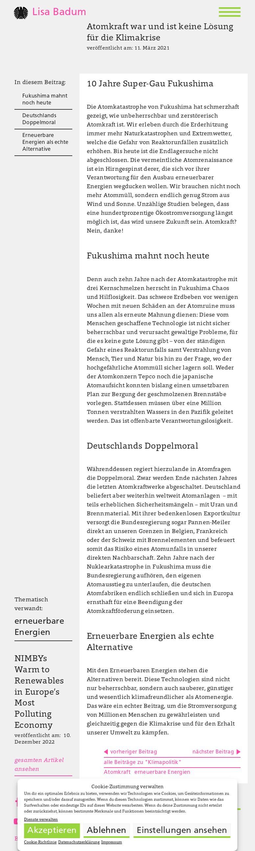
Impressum (111, 842)
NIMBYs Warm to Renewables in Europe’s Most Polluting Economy (39, 692)
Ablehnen (106, 830)
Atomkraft (117, 772)
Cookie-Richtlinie (40, 842)
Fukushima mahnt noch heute (45, 100)
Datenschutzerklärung (79, 842)
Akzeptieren (52, 830)
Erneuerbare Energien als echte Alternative (45, 142)
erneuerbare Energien (39, 627)
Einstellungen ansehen (182, 830)
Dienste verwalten (41, 820)
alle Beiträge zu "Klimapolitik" (142, 762)
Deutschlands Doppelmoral (39, 119)
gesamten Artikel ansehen (38, 765)
